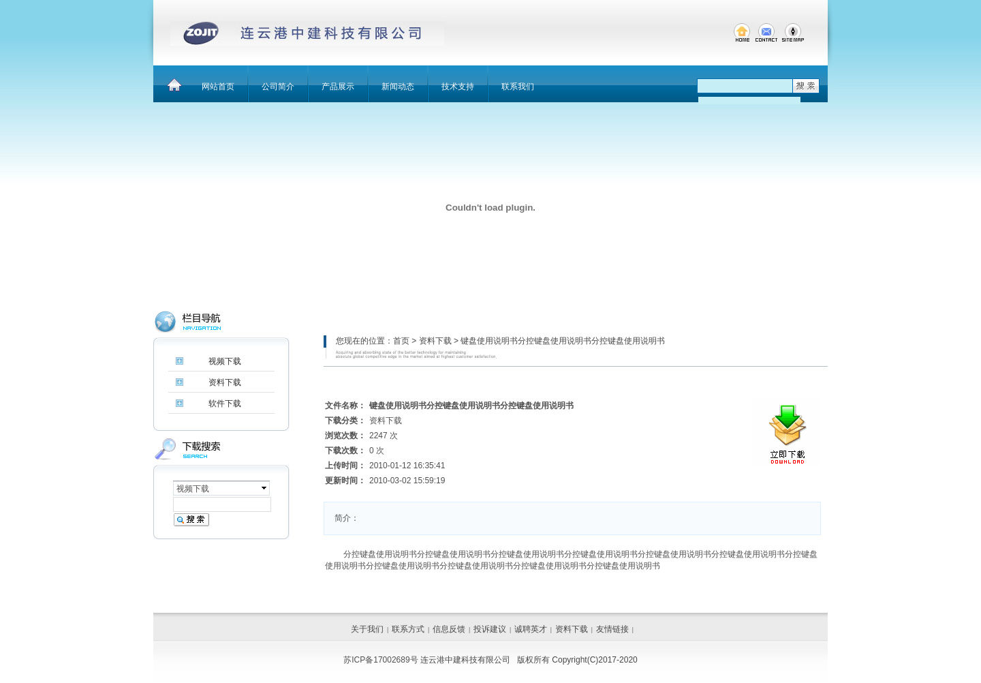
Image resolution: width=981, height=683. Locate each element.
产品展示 (338, 86)
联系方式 (408, 629)
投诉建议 (489, 629)
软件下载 (224, 403)
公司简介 (278, 86)
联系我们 (517, 86)
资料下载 (435, 341)
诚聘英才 (530, 629)
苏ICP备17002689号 (380, 660)
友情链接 (612, 629)
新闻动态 (398, 86)
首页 (401, 341)
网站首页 (218, 86)
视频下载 (224, 361)
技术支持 (457, 86)
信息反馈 (449, 629)
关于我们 (367, 629)
